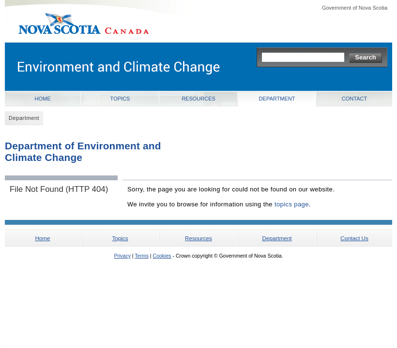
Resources (198, 99)
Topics (120, 99)
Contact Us (354, 238)
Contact (354, 99)
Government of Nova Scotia (354, 8)
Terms (142, 256)
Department (277, 99)
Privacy (122, 256)
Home (43, 99)
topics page (292, 204)
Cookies (162, 256)
